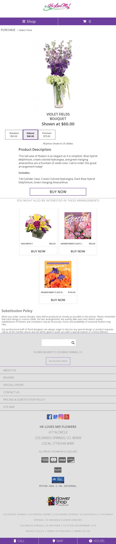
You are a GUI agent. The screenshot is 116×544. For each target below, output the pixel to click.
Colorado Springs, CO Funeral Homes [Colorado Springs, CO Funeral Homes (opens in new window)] (27, 514)
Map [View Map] (58, 541)
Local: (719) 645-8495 (58, 443)
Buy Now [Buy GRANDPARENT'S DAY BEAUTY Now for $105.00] (58, 300)
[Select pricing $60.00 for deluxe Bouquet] (30, 134)
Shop (29, 21)
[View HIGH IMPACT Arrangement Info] (38, 225)
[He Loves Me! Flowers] (58, 12)
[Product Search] (58, 342)
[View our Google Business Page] (55, 418)
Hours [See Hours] (96, 541)
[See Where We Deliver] (58, 360)
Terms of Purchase (59, 531)
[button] (58, 480)
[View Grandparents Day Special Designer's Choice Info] (77, 225)
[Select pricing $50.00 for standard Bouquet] (14, 134)
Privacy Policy (35, 531)
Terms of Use (82, 531)
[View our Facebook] (49, 418)
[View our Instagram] (61, 418)
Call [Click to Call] (19, 541)
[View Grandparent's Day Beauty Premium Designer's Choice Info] (58, 274)
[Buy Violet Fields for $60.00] (58, 192)
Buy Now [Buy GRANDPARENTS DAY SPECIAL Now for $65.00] (78, 251)
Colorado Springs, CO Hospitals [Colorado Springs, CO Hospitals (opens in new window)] (75, 514)
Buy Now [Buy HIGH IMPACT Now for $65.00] (38, 251)
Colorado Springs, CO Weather (40, 525)
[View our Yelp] (66, 418)
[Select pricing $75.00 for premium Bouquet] (46, 134)
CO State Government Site (79, 525)
